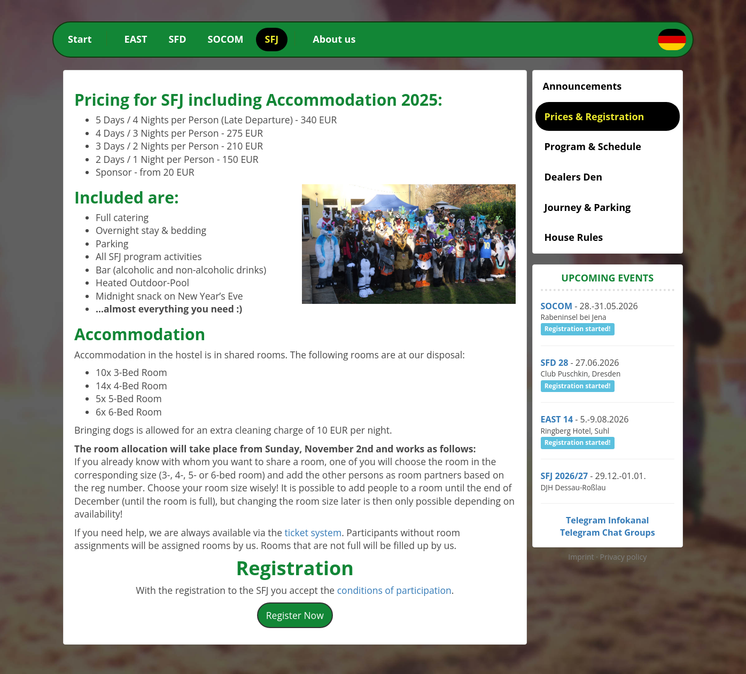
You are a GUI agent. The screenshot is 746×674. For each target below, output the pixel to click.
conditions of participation (394, 590)
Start (80, 39)
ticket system (313, 532)
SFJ (272, 39)
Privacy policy (623, 557)
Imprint (582, 557)
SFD (177, 39)
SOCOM (226, 39)
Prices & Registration (594, 116)
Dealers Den (574, 176)
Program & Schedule (593, 146)
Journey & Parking (588, 207)
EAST (136, 39)
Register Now (295, 615)
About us (334, 39)
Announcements (582, 86)
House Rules (574, 237)
